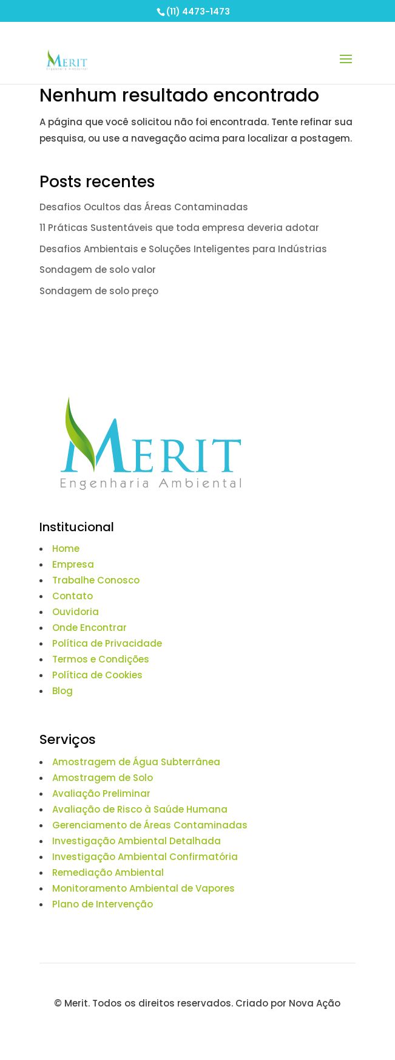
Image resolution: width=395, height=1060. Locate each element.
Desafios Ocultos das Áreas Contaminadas (145, 207)
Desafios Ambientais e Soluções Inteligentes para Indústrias (183, 249)
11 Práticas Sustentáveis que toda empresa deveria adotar (179, 227)
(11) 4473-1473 (198, 11)
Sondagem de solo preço (98, 290)
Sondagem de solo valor (97, 269)
